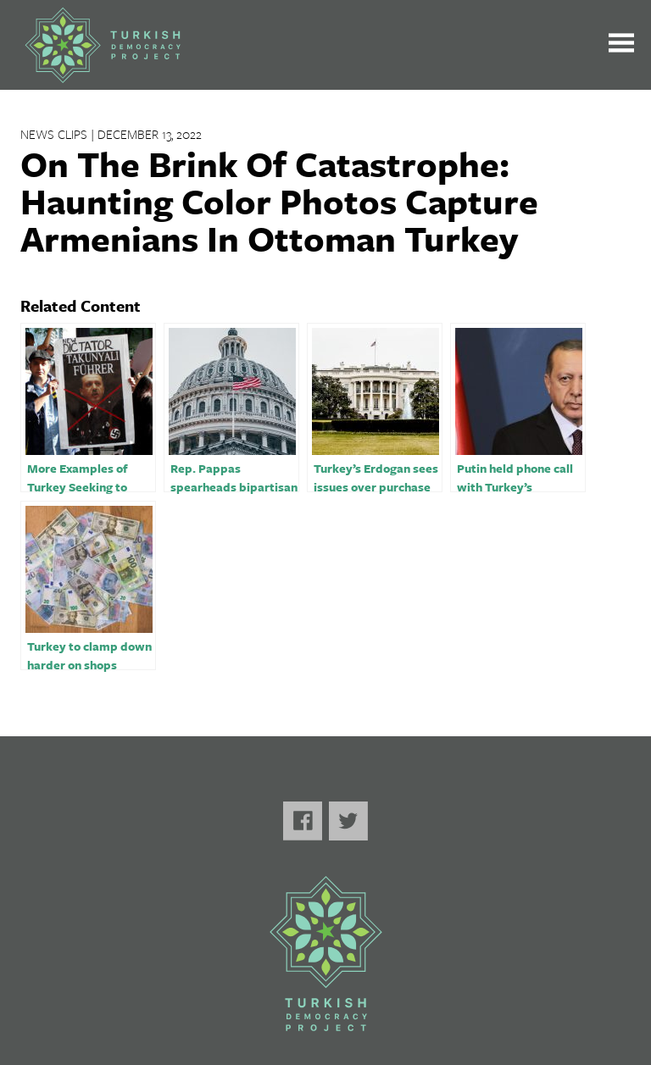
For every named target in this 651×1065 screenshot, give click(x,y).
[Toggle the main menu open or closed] (621, 45)
